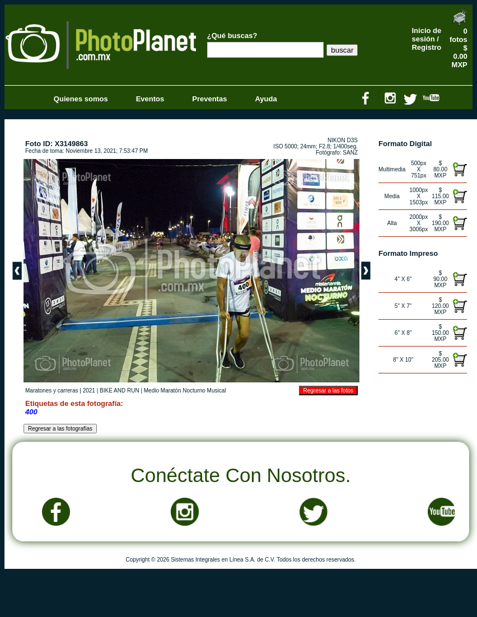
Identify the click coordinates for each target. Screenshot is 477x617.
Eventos (150, 99)
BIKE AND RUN (119, 390)
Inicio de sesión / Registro (426, 39)
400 (31, 412)
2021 (89, 390)
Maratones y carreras (51, 390)
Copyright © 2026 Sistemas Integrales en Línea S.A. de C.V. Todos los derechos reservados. (240, 560)
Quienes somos (81, 99)
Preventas (209, 99)
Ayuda (266, 99)
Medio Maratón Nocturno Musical (185, 390)
